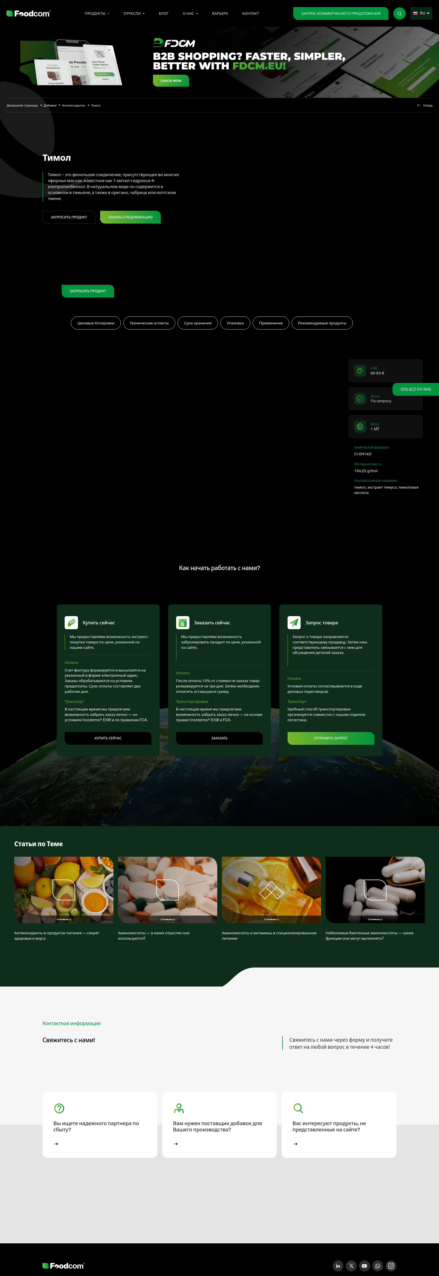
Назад (424, 105)
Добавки (49, 105)
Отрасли (132, 13)
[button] (100, 1130)
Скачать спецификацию (130, 217)
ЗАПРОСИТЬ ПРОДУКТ (69, 217)
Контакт (250, 13)
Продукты (95, 13)
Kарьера (220, 13)
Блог (164, 13)
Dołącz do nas (416, 389)
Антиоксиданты (73, 105)
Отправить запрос (331, 741)
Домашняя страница (22, 105)
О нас (188, 13)
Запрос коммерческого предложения (340, 13)
